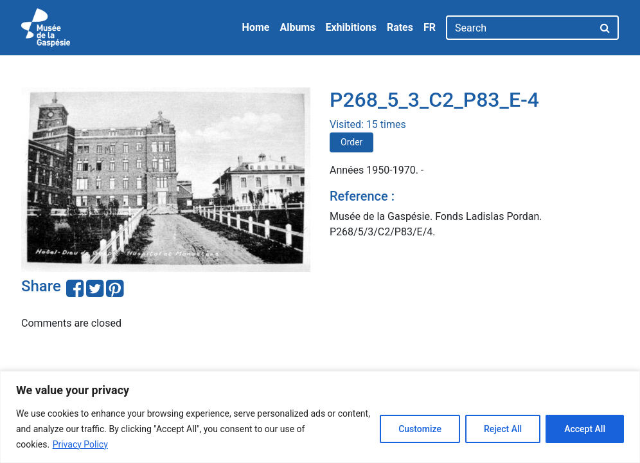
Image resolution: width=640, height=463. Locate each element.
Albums (297, 27)
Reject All (503, 429)
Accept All (584, 429)
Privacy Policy (80, 444)
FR (429, 27)
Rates (400, 27)
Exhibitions (350, 27)
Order (351, 142)
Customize (419, 429)
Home (256, 27)
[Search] (519, 27)
